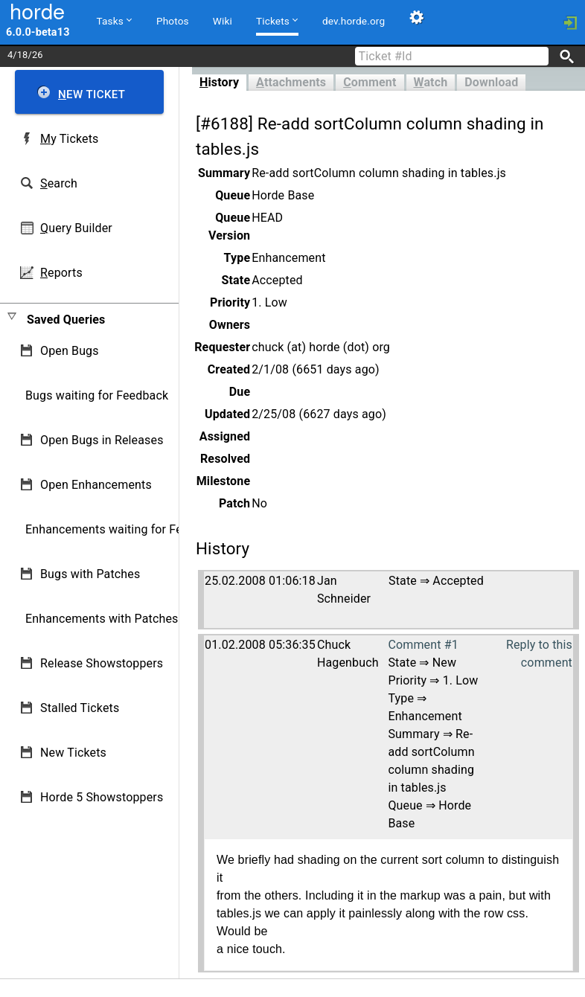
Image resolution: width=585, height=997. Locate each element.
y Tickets (69, 139)
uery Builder (76, 228)
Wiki (222, 21)
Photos (172, 21)
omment (369, 82)
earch (58, 183)
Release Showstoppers (101, 663)
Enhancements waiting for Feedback (123, 529)
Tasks (114, 20)
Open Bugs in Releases (102, 440)
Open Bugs (69, 351)
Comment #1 (423, 645)
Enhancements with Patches (102, 619)
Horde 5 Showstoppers (101, 797)
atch (431, 82)
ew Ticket (91, 94)
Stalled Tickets (79, 708)
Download (491, 82)
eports (61, 273)
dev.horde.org (353, 21)
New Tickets (73, 753)
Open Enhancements (96, 485)
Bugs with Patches (90, 574)
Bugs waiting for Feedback (96, 395)
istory (219, 82)
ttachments (291, 82)
